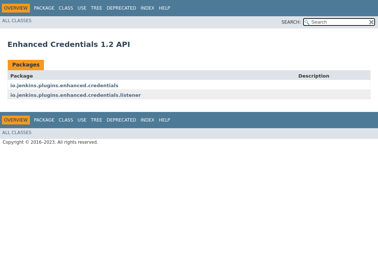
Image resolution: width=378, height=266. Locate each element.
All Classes (16, 20)
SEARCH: (291, 22)
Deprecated (121, 8)
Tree (96, 8)
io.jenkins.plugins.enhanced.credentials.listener (75, 95)
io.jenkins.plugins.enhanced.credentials (64, 85)
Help (164, 8)
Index (148, 8)
